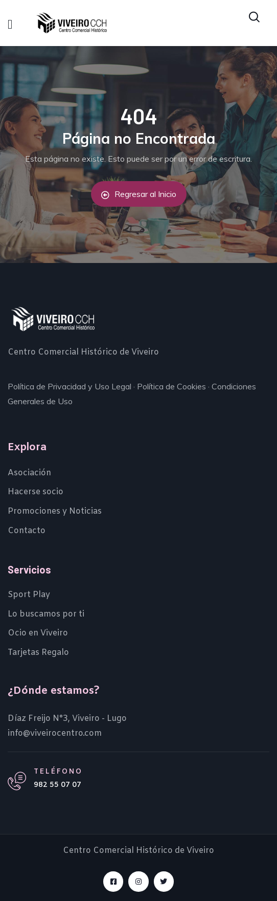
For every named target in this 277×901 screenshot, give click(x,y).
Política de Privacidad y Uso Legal (69, 386)
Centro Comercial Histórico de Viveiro (83, 352)
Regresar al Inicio (138, 194)
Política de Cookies (171, 386)
